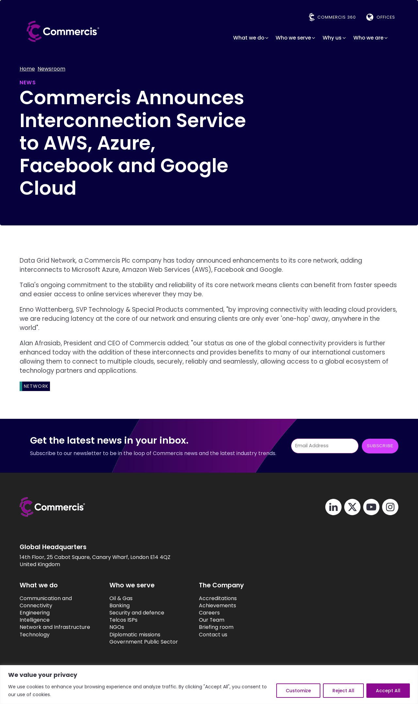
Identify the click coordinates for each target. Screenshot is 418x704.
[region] (209, 684)
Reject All (343, 690)
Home (27, 69)
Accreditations (218, 598)
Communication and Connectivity (46, 602)
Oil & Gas (121, 598)
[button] (251, 38)
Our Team (211, 620)
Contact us (213, 634)
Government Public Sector (143, 642)
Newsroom (51, 69)
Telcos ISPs (123, 620)
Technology (35, 634)
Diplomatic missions (134, 634)
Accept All (388, 690)
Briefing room (216, 627)
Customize (298, 690)
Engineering (35, 612)
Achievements (217, 605)
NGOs (116, 627)
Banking (119, 605)
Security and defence (136, 612)
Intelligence (35, 620)
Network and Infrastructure (55, 627)
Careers (209, 612)
